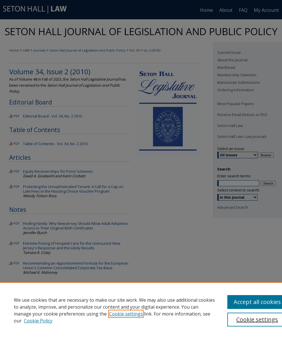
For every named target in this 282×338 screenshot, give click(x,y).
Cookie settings (126, 314)
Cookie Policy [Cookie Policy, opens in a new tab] (38, 321)
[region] (141, 310)
